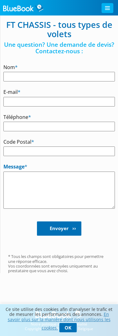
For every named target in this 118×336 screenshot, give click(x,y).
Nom (10, 67)
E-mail (11, 92)
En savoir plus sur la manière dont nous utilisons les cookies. (59, 321)
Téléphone (12, 117)
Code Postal (12, 141)
